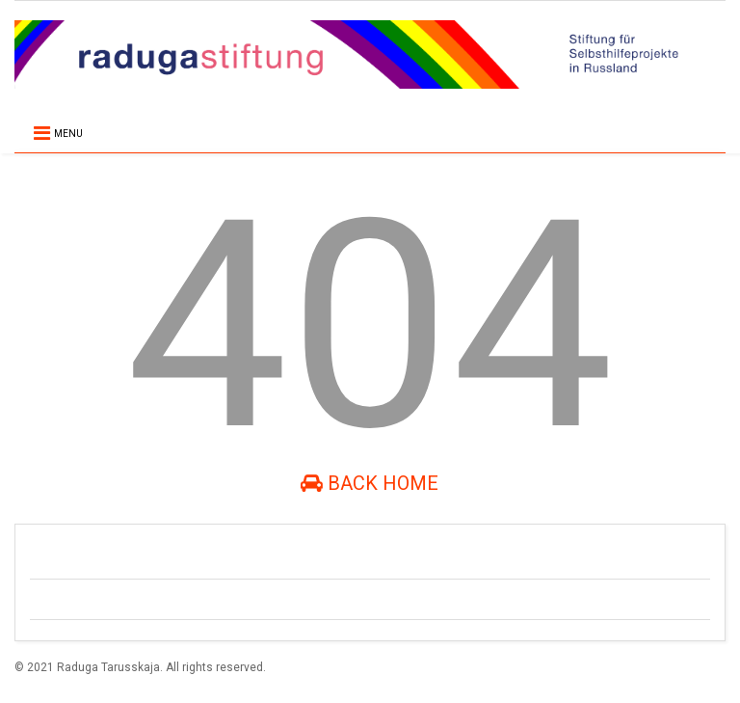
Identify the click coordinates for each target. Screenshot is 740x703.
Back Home (369, 483)
